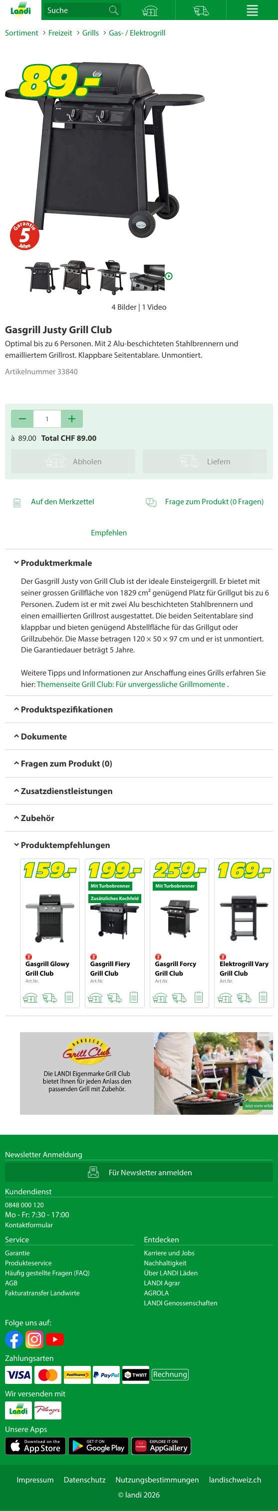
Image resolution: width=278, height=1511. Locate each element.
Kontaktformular (29, 1224)
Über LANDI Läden (171, 1272)
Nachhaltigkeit (165, 1262)
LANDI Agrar (162, 1282)
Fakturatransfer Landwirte (42, 1292)
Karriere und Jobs (169, 1252)
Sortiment (21, 33)
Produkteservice (28, 1262)
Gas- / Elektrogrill (137, 33)
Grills (90, 33)
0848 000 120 (24, 1204)
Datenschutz (85, 1480)
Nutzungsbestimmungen (157, 1480)
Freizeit (60, 33)
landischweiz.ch (235, 1480)
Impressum (34, 1480)
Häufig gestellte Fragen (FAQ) (47, 1272)
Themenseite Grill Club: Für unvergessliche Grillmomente (131, 684)
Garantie (17, 1252)
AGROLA (156, 1292)
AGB (11, 1282)
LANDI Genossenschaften (181, 1302)
